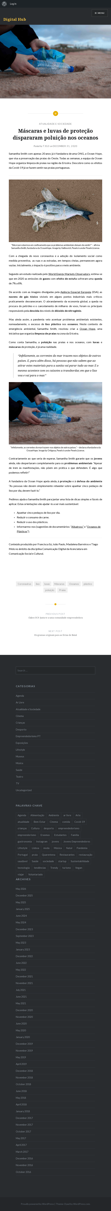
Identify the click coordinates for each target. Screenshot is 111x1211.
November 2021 (24, 983)
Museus (20, 756)
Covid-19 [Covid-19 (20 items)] (79, 821)
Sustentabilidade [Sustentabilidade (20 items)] (80, 861)
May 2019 (21, 1057)
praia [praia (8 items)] (35, 854)
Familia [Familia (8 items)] (75, 834)
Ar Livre (20, 702)
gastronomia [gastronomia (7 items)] (25, 841)
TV (17, 783)
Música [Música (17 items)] (58, 847)
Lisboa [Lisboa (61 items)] (35, 847)
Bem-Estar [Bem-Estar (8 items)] (39, 821)
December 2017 (24, 1118)
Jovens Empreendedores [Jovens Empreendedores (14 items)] (76, 841)
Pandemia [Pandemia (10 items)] (82, 847)
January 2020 (23, 1037)
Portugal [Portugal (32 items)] (23, 854)
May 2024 (21, 922)
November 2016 (24, 1165)
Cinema (20, 716)
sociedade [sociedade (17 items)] (48, 861)
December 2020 (24, 1010)
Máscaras (59, 584)
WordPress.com (81, 1203)
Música (19, 763)
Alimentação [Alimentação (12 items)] (37, 815)
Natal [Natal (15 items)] (69, 847)
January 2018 (23, 1111)
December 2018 (24, 1070)
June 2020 (21, 1023)
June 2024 (21, 915)
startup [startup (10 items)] (62, 861)
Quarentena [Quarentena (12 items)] (48, 854)
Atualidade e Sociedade (55, 124)
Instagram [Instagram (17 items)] (41, 841)
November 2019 (24, 1050)
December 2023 (24, 929)
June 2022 (21, 962)
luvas (47, 584)
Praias (62, 590)
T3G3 (46, 146)
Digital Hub (14, 19)
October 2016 (23, 1172)
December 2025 (24, 895)
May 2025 (21, 902)
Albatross (77, 526)
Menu (101, 13)
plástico (88, 584)
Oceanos (74, 584)
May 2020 (21, 1030)
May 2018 (21, 1097)
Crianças (20, 722)
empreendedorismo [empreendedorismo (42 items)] (68, 828)
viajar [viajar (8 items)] (21, 874)
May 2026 (21, 888)
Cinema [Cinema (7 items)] (54, 821)
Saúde (19, 770)
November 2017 (24, 1124)
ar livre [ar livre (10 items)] (67, 815)
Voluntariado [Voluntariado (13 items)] (35, 874)
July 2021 (21, 990)
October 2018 (23, 1084)
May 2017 (21, 1138)
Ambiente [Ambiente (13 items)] (54, 815)
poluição (49, 590)
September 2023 (24, 936)
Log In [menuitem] (13, 4)
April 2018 (21, 1104)
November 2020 (24, 1016)
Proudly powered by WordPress (37, 1203)
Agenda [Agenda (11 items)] (22, 815)
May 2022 (21, 969)
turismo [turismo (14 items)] (66, 867)
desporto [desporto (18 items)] (49, 828)
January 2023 (23, 949)
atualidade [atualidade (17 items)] (23, 821)
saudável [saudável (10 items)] (22, 861)
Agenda (20, 695)
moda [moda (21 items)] (46, 847)
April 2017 (21, 1144)
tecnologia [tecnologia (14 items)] (24, 867)
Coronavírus (24, 584)
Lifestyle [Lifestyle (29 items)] (22, 847)
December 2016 (24, 1158)
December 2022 (24, 956)
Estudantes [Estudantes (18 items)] (60, 834)
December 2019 (24, 1043)
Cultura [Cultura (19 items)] (35, 828)
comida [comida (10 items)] (66, 821)
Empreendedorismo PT (28, 736)
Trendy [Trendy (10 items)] (54, 867)
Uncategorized (24, 790)
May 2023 (21, 942)
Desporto (21, 729)
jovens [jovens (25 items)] (55, 841)
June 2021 (21, 996)
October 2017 (23, 1131)
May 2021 (21, 1003)
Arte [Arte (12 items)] (78, 815)
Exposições (22, 742)
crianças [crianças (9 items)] (22, 828)
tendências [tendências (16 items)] (40, 867)
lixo (38, 584)
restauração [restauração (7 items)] (85, 854)
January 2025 (23, 909)
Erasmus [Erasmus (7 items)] (45, 834)
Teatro (19, 776)
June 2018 (21, 1091)
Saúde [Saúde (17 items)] (35, 861)
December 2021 (24, 976)
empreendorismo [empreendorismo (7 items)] (27, 834)
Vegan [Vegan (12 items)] (78, 867)
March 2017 (22, 1151)
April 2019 (21, 1064)
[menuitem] (4, 4)
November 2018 (24, 1077)
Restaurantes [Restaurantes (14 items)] (67, 854)
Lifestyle (20, 749)
